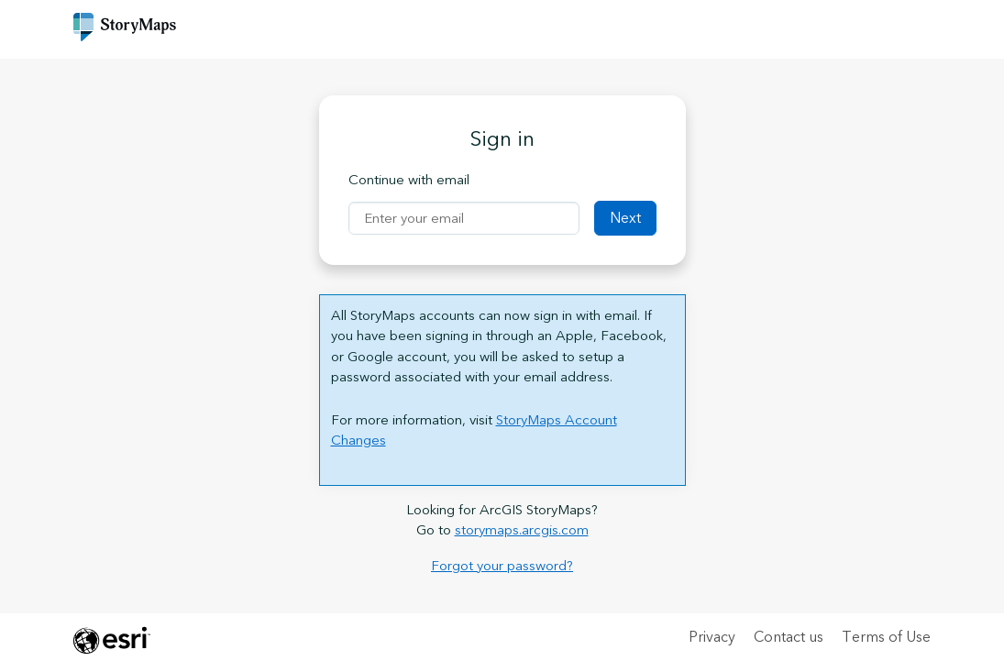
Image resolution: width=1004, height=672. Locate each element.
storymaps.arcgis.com (522, 530)
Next (625, 218)
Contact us (788, 637)
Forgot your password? (502, 566)
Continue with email (408, 181)
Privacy (712, 637)
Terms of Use (886, 637)
